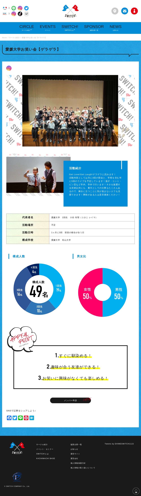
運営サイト (75, 454)
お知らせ (74, 449)
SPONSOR (94, 27)
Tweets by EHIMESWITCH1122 (119, 444)
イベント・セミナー (44, 449)
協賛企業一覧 (76, 445)
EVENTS (48, 27)
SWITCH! (70, 27)
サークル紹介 (42, 445)
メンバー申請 (70, 400)
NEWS (116, 27)
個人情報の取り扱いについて (83, 468)
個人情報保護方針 (78, 463)
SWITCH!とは (42, 454)
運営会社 (74, 458)
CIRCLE (26, 27)
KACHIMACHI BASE (45, 458)
